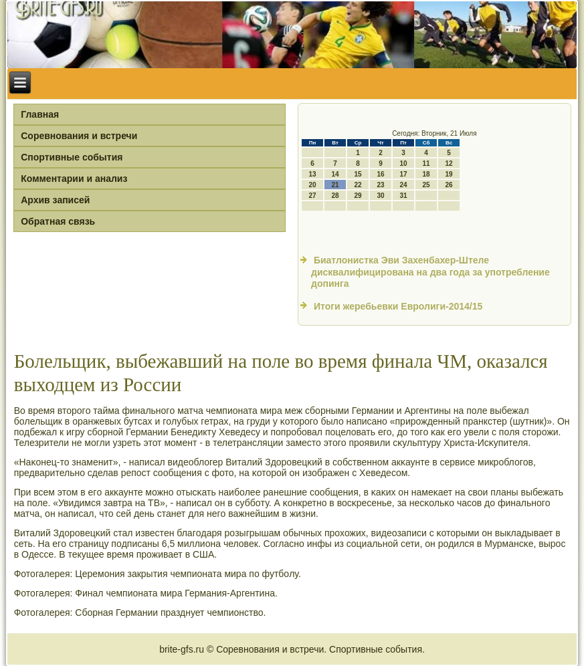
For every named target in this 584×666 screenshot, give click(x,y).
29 (357, 195)
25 (425, 185)
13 (312, 174)
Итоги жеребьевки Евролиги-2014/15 (398, 306)
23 (380, 185)
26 (448, 185)
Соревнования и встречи (79, 135)
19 (448, 174)
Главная (40, 114)
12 (448, 163)
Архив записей (55, 200)
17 (403, 174)
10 (403, 163)
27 (312, 195)
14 (334, 174)
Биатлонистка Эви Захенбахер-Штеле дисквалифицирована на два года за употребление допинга (430, 272)
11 (425, 163)
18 (425, 174)
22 (357, 185)
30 (380, 195)
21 (334, 185)
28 (334, 195)
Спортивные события (71, 157)
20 (312, 185)
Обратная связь (58, 221)
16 (380, 174)
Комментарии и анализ (74, 178)
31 (403, 195)
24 (403, 185)
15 (357, 174)
